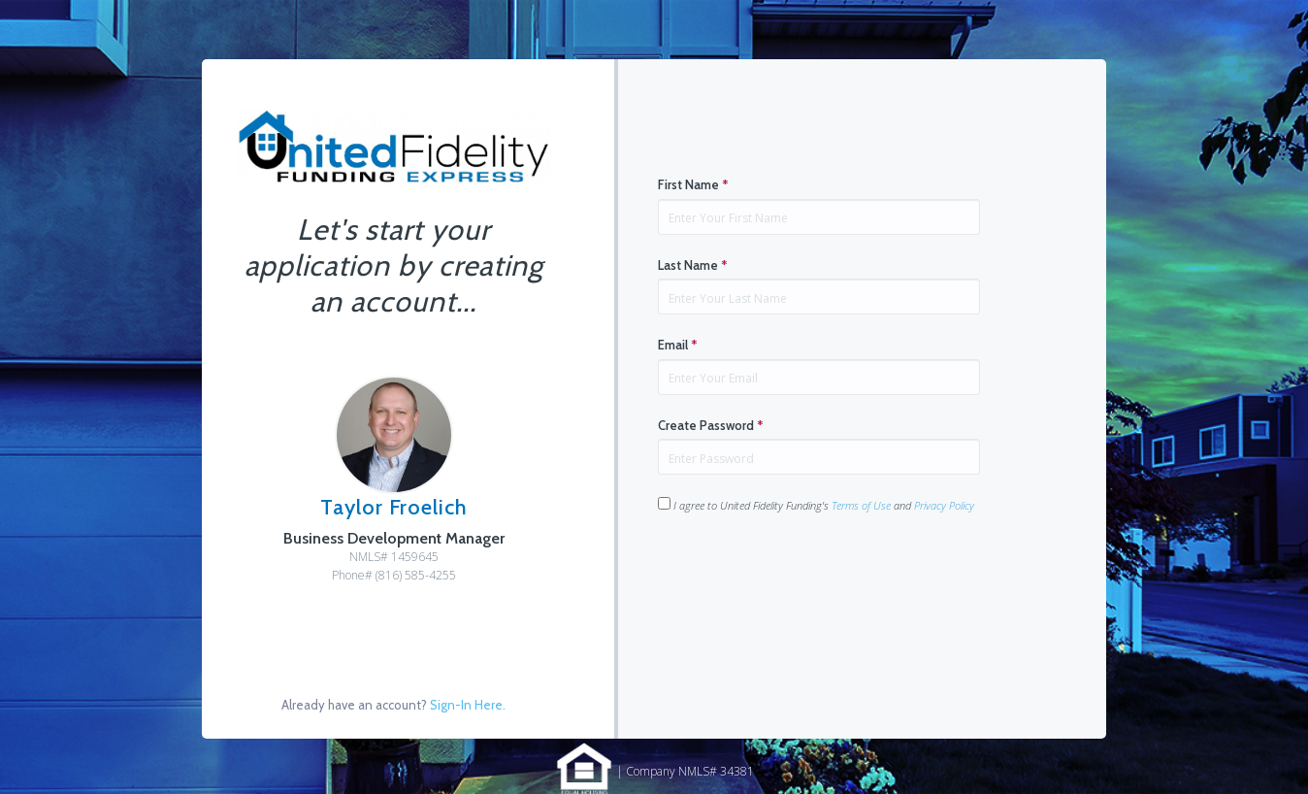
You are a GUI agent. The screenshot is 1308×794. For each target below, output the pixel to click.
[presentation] (805, 574)
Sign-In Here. (468, 704)
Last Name (693, 265)
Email (678, 344)
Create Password (711, 425)
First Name (693, 184)
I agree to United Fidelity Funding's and (816, 505)
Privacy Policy (944, 505)
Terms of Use (861, 505)
